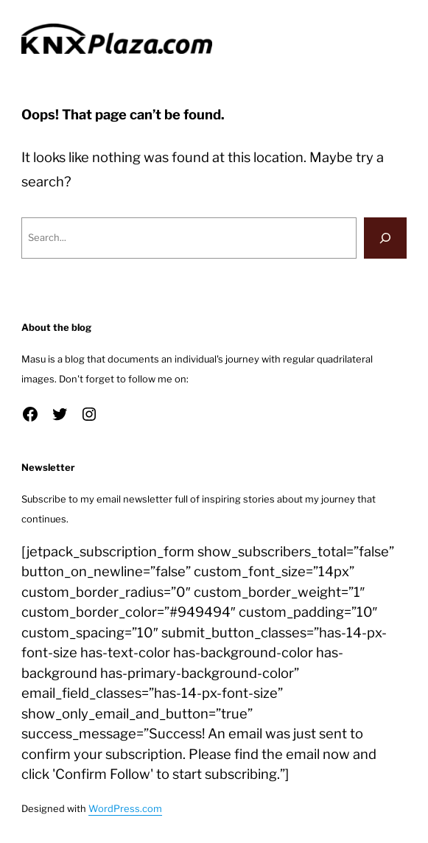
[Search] (385, 238)
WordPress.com (125, 808)
